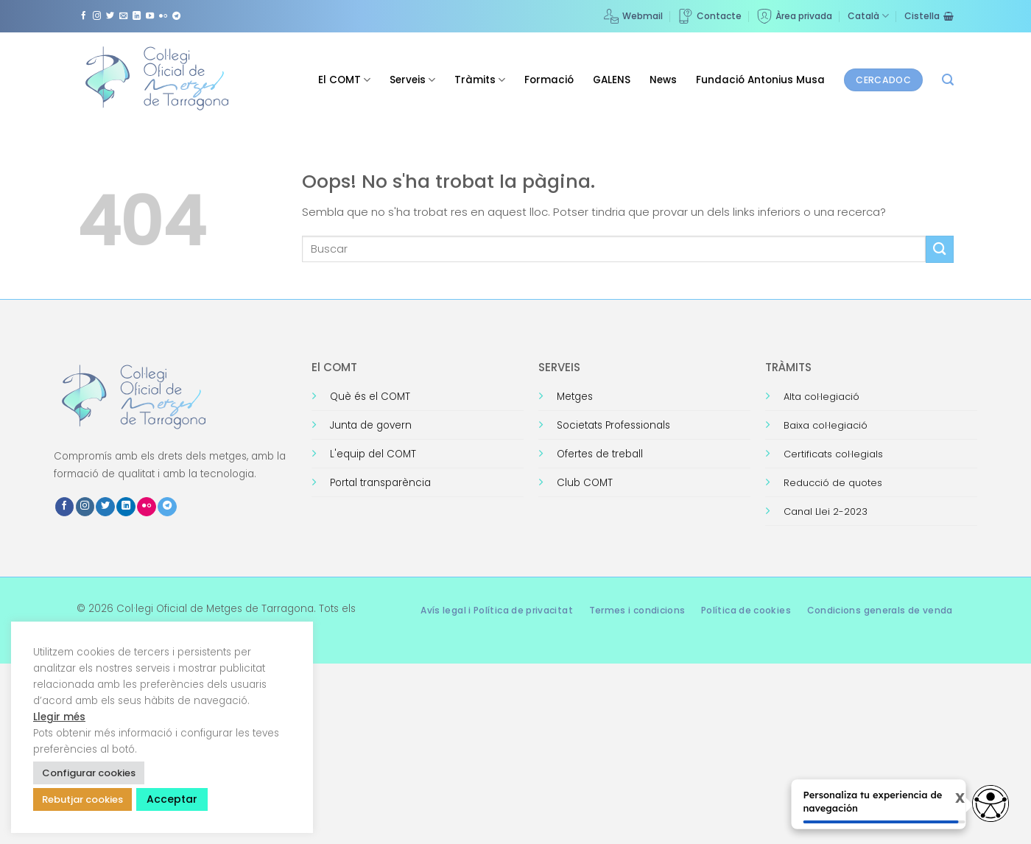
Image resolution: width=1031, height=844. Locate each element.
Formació (549, 80)
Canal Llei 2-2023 (826, 511)
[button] (948, 80)
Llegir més (59, 717)
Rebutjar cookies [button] (82, 799)
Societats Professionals (613, 425)
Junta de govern (371, 425)
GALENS (611, 80)
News (663, 80)
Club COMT (585, 483)
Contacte (710, 16)
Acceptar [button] (172, 799)
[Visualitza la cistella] (929, 16)
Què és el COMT (370, 397)
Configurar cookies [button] (89, 773)
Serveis (412, 80)
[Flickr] (163, 16)
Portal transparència (380, 483)
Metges (575, 397)
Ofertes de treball (600, 454)
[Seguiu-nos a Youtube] (150, 16)
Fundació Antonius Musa (760, 80)
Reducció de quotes (833, 482)
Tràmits (479, 80)
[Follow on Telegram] (176, 16)
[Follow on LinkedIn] (137, 16)
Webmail (633, 16)
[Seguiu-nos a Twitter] (110, 16)
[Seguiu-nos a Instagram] (97, 16)
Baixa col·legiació (826, 425)
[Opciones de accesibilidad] (990, 803)
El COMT (344, 80)
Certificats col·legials (833, 454)
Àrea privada (794, 16)
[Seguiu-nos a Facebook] (84, 16)
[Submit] (940, 249)
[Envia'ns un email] (123, 16)
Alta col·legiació (821, 396)
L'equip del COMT (373, 454)
